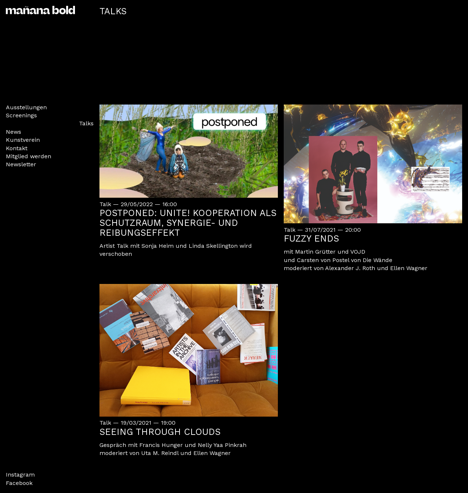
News (13, 131)
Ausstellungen (26, 107)
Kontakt (16, 148)
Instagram (20, 474)
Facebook (19, 482)
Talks (86, 123)
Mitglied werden (28, 156)
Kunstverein (23, 139)
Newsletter (21, 164)
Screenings (21, 115)
